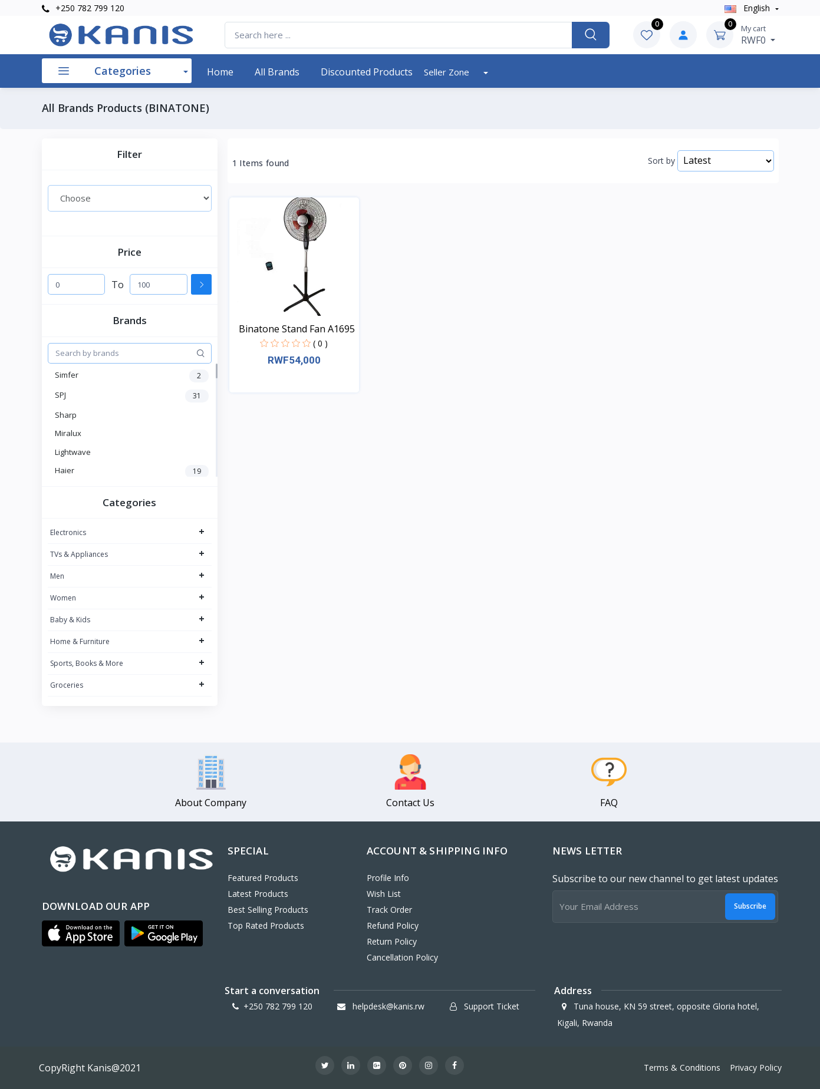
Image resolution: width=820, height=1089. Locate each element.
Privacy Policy (756, 1067)
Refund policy (393, 925)
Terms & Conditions (682, 1067)
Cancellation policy (402, 957)
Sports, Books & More (86, 663)
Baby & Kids (70, 620)
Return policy (392, 941)
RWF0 (758, 35)
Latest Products (258, 893)
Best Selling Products (268, 909)
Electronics (68, 532)
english (748, 8)
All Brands (277, 71)
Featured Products (263, 877)
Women (63, 598)
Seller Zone (448, 72)
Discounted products (367, 71)
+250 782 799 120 (83, 8)
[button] (81, 933)
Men (57, 576)
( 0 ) (320, 343)
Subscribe (750, 906)
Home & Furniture (80, 641)
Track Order (389, 909)
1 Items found (260, 163)
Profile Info (388, 877)
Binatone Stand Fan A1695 (297, 328)
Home (220, 71)
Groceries (66, 685)
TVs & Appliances (79, 554)
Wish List (384, 893)
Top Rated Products (266, 925)
